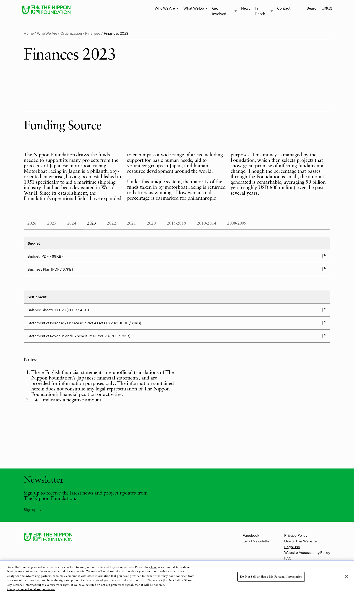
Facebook (251, 535)
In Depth (260, 11)
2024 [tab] (71, 223)
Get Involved (219, 11)
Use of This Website (300, 541)
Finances (92, 33)
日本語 (326, 8)
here (153, 567)
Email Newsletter (257, 541)
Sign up (33, 509)
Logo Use (292, 546)
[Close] (347, 576)
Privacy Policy (295, 535)
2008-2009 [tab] (236, 223)
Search (313, 8)
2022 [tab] (111, 223)
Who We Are (165, 8)
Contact (284, 8)
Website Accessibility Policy (307, 552)
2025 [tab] (51, 223)
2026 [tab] (31, 223)
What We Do (193, 8)
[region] (177, 577)
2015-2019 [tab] (176, 223)
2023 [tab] (91, 223)
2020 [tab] (151, 223)
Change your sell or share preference (31, 589)
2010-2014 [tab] (206, 223)
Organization (71, 33)
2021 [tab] (131, 223)
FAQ (287, 558)
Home (29, 33)
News (245, 8)
